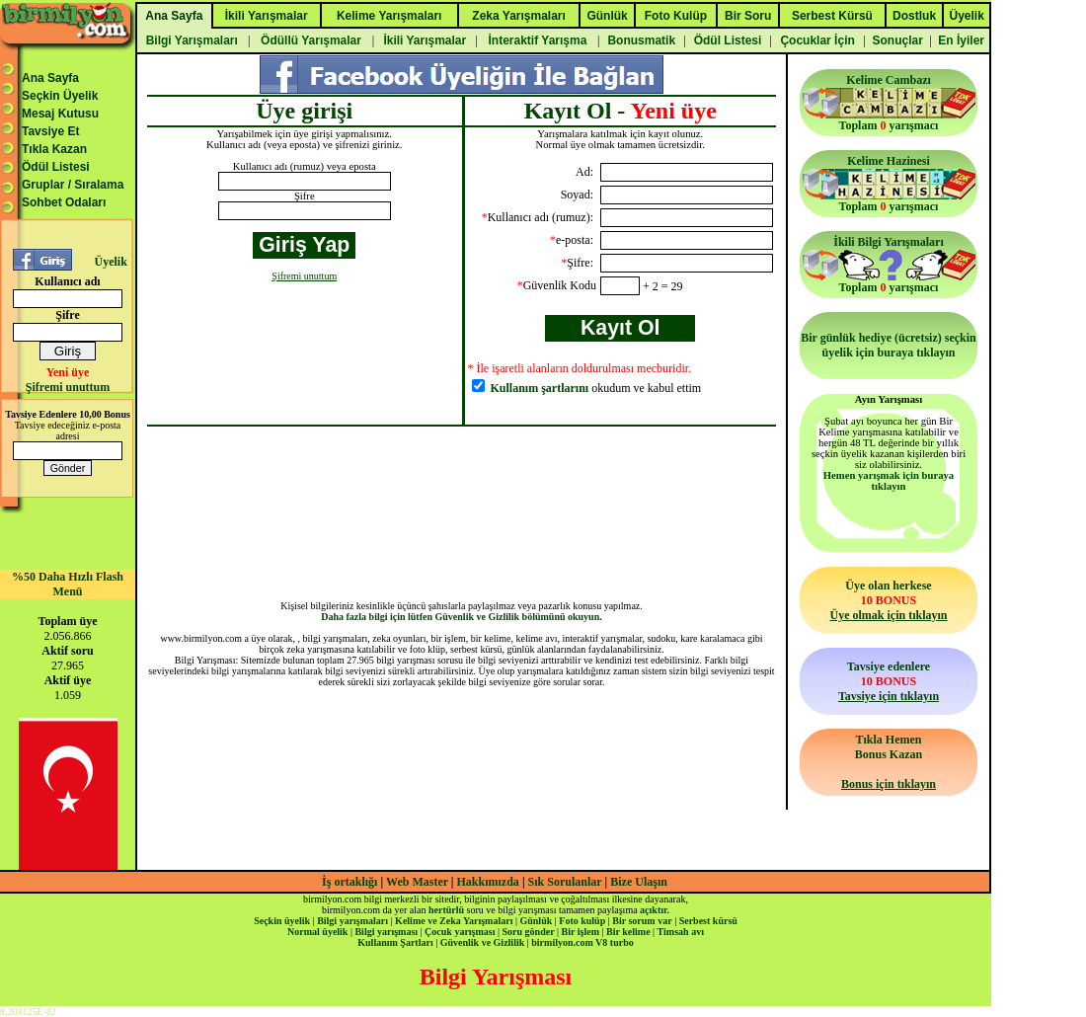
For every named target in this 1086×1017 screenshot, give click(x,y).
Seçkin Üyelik (60, 96)
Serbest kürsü (708, 920)
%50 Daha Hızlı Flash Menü (67, 584)
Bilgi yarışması (386, 931)
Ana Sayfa (50, 78)
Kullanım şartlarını (540, 388)
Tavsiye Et (50, 131)
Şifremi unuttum (68, 387)
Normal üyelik (317, 931)
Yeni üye (68, 372)
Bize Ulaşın (638, 882)
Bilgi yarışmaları (352, 920)
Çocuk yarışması (460, 931)
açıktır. (654, 909)
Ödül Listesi (56, 167)
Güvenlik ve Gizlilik (482, 942)
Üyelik (110, 262)
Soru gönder (529, 931)
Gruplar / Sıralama (72, 185)
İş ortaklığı (349, 882)
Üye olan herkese (888, 600)
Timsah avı (681, 931)
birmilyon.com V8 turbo (582, 942)
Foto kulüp (582, 920)
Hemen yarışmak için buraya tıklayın (888, 481)
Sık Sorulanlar (565, 882)
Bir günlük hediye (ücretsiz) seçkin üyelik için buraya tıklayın (888, 345)
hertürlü (446, 909)
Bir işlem (580, 931)
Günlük (535, 920)
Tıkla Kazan (54, 149)
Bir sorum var (641, 920)
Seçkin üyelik (282, 920)
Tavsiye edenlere (888, 681)
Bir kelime (628, 931)
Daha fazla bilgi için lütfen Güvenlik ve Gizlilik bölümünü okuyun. (461, 616)
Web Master (418, 882)
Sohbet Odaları (64, 202)
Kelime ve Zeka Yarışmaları (453, 920)
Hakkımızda (488, 882)
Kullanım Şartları (394, 942)
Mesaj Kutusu (60, 113)
